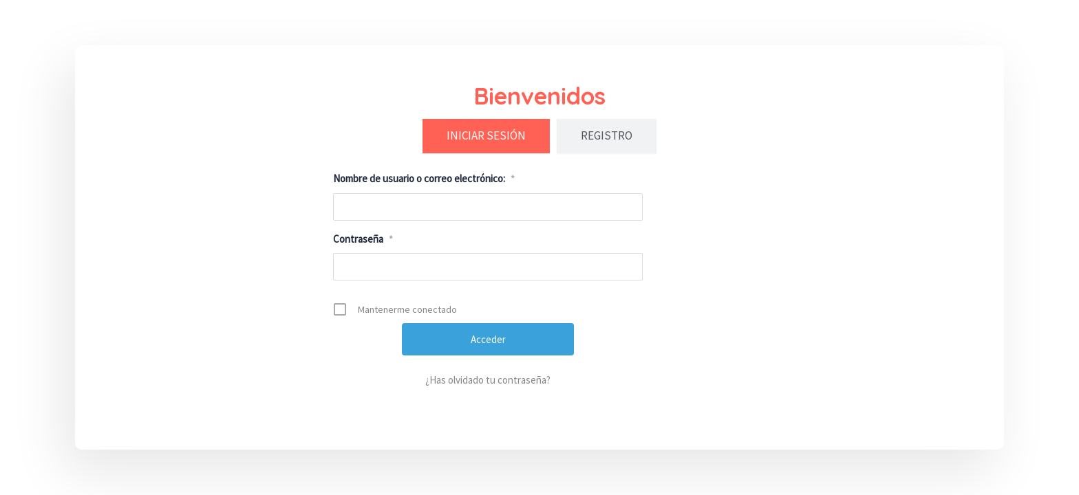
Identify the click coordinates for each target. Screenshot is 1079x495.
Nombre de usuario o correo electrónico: (424, 178)
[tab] (486, 136)
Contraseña (363, 238)
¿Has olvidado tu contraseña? (488, 379)
